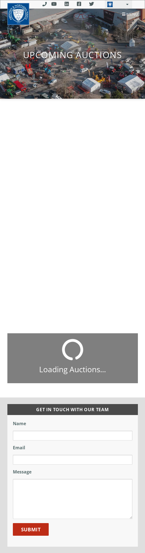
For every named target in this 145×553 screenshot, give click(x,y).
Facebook (79, 4)
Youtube (53, 4)
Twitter (91, 4)
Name (19, 424)
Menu (130, 14)
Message (22, 472)
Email (19, 448)
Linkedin (67, 4)
